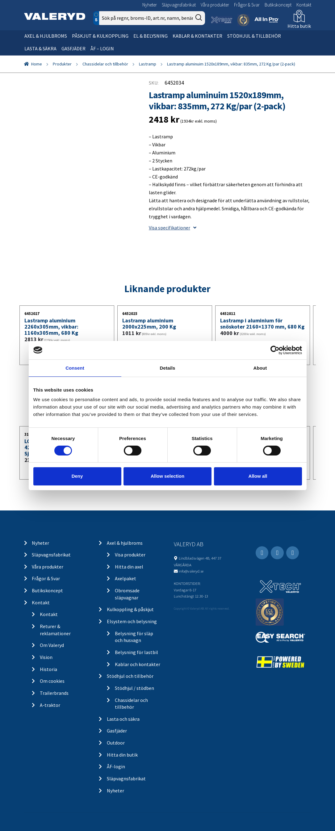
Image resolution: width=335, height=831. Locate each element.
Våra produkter (215, 5)
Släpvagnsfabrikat (179, 5)
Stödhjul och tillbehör (130, 676)
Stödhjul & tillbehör (254, 36)
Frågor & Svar (247, 5)
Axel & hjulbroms (45, 36)
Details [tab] (167, 367)
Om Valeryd (52, 645)
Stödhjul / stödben (134, 688)
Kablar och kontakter (137, 664)
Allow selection (167, 476)
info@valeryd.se (191, 571)
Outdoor (116, 743)
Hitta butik (299, 26)
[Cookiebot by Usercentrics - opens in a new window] (275, 350)
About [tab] (260, 367)
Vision (46, 657)
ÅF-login (116, 766)
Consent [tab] (74, 367)
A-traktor (50, 705)
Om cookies (52, 681)
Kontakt (303, 5)
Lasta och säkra (123, 719)
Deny (77, 476)
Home (36, 64)
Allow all (258, 476)
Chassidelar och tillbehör (105, 64)
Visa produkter (130, 555)
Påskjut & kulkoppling (100, 36)
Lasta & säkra (40, 48)
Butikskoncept (278, 5)
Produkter (62, 64)
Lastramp (147, 64)
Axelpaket (125, 578)
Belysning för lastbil (136, 652)
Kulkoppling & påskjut (130, 609)
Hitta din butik (122, 755)
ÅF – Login (102, 48)
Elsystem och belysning (132, 621)
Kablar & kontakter (197, 36)
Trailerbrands (54, 693)
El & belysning (150, 36)
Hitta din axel (129, 567)
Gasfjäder (73, 48)
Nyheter (149, 5)
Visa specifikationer (172, 228)
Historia (48, 669)
